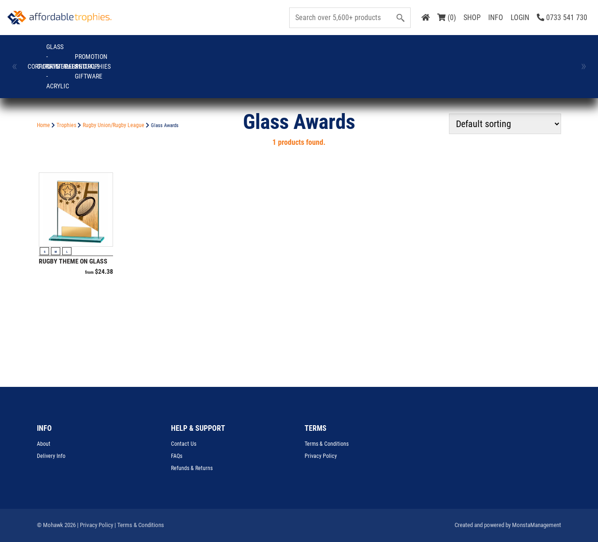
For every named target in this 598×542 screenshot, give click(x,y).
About (43, 444)
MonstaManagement (536, 524)
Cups (114, 52)
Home (43, 125)
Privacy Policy (321, 456)
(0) (446, 17)
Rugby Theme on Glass (73, 261)
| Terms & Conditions (139, 524)
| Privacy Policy (95, 524)
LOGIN (520, 17)
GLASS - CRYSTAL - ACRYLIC (175, 51)
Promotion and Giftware (360, 51)
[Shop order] (505, 124)
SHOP (472, 17)
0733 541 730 (562, 17)
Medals (237, 52)
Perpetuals (298, 52)
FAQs (176, 456)
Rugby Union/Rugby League (113, 125)
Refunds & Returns (192, 468)
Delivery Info (51, 456)
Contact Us (183, 444)
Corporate (52, 52)
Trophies (420, 52)
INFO (495, 17)
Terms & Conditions (327, 444)
